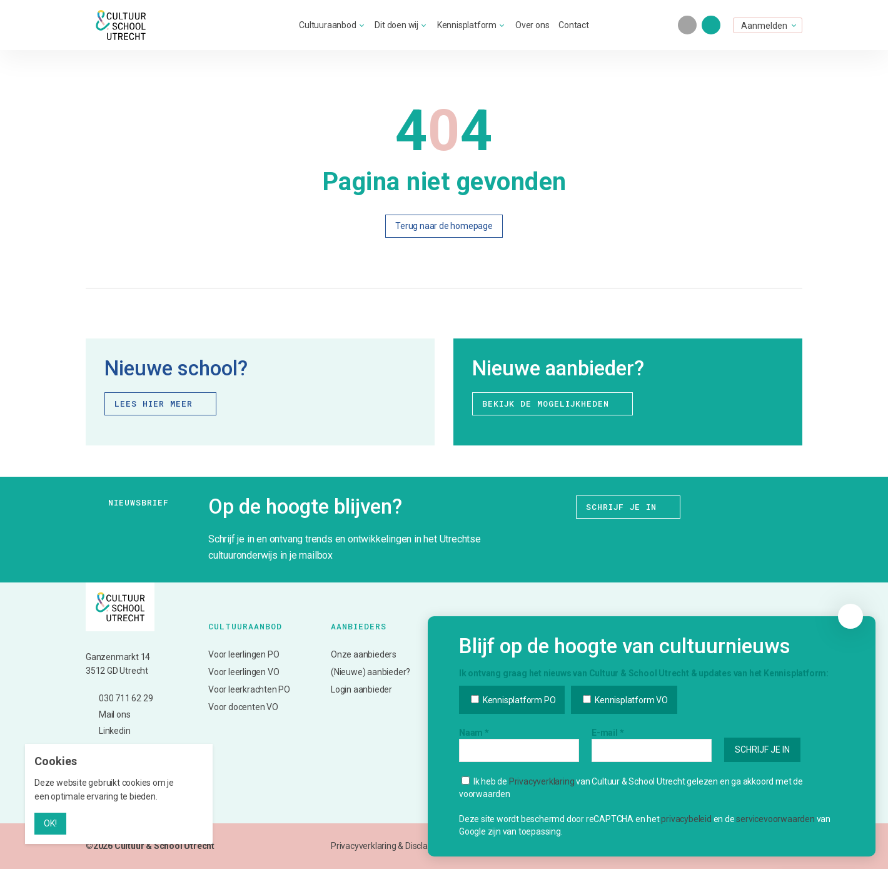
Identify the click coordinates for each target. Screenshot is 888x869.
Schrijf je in (629, 507)
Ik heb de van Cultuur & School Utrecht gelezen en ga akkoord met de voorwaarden (631, 811)
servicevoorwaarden (775, 843)
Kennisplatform (467, 25)
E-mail (607, 756)
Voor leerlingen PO (243, 654)
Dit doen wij (396, 25)
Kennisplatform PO (513, 724)
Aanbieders (358, 626)
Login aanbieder (361, 689)
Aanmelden (764, 26)
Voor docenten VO (243, 707)
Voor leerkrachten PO (249, 689)
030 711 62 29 (119, 698)
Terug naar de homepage (444, 226)
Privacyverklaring (542, 805)
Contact (573, 25)
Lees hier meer (161, 403)
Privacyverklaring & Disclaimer (388, 846)
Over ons (532, 25)
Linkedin (108, 731)
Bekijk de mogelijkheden (553, 403)
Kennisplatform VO (625, 724)
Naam (474, 756)
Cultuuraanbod (327, 25)
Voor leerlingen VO (243, 672)
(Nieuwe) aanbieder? (370, 672)
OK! (50, 823)
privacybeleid (686, 843)
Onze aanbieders (363, 654)
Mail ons (108, 714)
